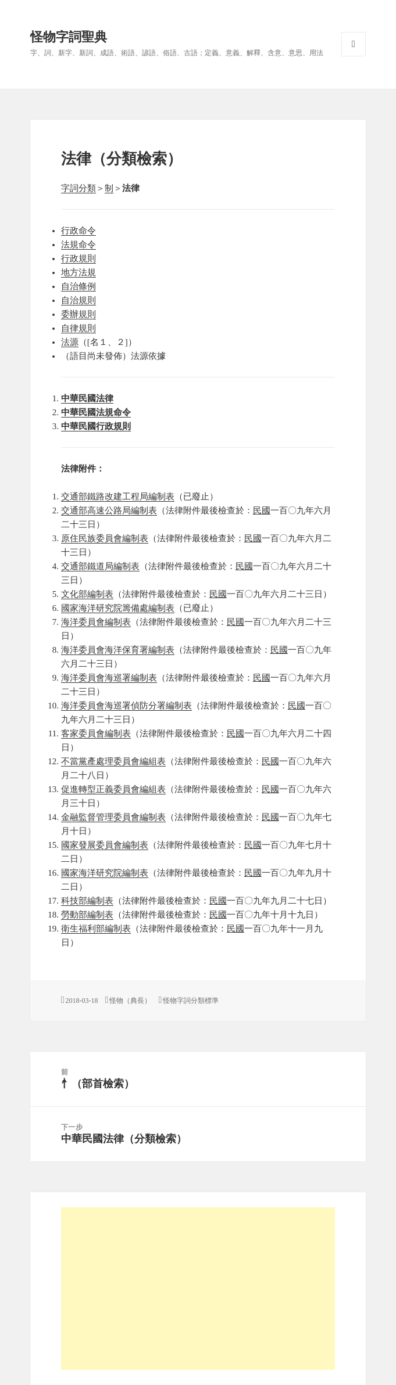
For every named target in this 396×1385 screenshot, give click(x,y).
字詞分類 (78, 188)
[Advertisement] (198, 1288)
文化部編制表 (87, 594)
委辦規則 (78, 314)
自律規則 (78, 328)
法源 (70, 342)
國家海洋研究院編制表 (104, 872)
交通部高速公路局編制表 (109, 510)
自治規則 (78, 300)
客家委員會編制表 (96, 733)
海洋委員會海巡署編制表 (109, 677)
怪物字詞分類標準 (191, 1001)
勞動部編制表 (87, 914)
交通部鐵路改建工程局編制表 (117, 496)
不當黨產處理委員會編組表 (113, 761)
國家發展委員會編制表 (104, 845)
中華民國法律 (87, 398)
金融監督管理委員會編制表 (113, 817)
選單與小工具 (353, 44)
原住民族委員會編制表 (104, 538)
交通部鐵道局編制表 (100, 566)
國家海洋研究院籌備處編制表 (117, 608)
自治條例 (78, 286)
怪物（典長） (130, 1001)
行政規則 (78, 258)
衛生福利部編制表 (96, 928)
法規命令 (78, 244)
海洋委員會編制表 (96, 622)
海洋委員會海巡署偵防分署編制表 (126, 705)
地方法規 (78, 272)
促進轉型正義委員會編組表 (113, 789)
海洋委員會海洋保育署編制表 (117, 649)
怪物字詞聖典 (68, 37)
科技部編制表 (87, 900)
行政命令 (78, 230)
